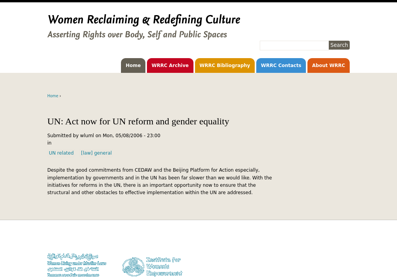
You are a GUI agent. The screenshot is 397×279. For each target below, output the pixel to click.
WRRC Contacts (281, 65)
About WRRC (328, 65)
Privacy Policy (335, 254)
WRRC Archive (170, 65)
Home (133, 65)
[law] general (96, 153)
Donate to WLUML (331, 239)
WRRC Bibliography (225, 65)
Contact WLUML (333, 261)
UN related (61, 153)
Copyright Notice (332, 247)
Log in (343, 269)
